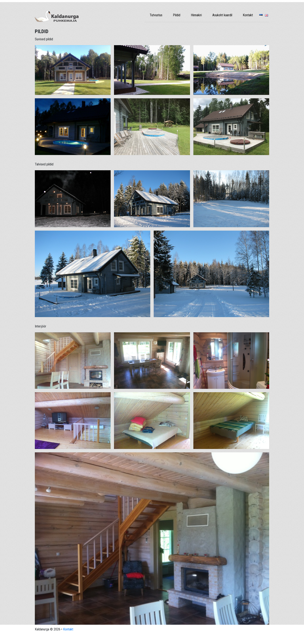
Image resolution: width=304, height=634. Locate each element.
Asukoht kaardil (222, 15)
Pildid (176, 15)
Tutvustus (156, 15)
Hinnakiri (196, 15)
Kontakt (248, 15)
